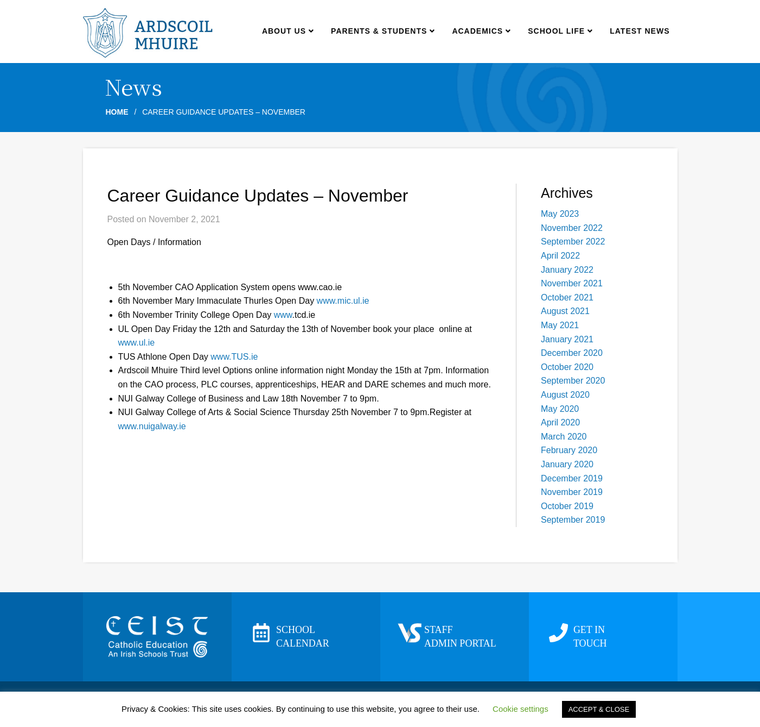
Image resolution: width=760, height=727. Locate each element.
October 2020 (567, 367)
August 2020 (565, 394)
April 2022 (560, 255)
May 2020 (560, 408)
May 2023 (560, 213)
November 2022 (572, 228)
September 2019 (573, 519)
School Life (560, 31)
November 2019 (572, 492)
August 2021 (565, 311)
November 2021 (572, 283)
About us (288, 31)
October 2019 (567, 506)
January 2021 (567, 339)
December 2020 (572, 353)
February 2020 (569, 450)
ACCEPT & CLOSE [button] (599, 709)
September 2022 (573, 241)
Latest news (639, 31)
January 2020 (567, 464)
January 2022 (567, 269)
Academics (481, 31)
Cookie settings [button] (520, 708)
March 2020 (564, 436)
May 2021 (560, 325)
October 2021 (567, 297)
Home (117, 112)
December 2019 (572, 478)
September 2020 (573, 380)
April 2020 (560, 422)
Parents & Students (383, 31)
